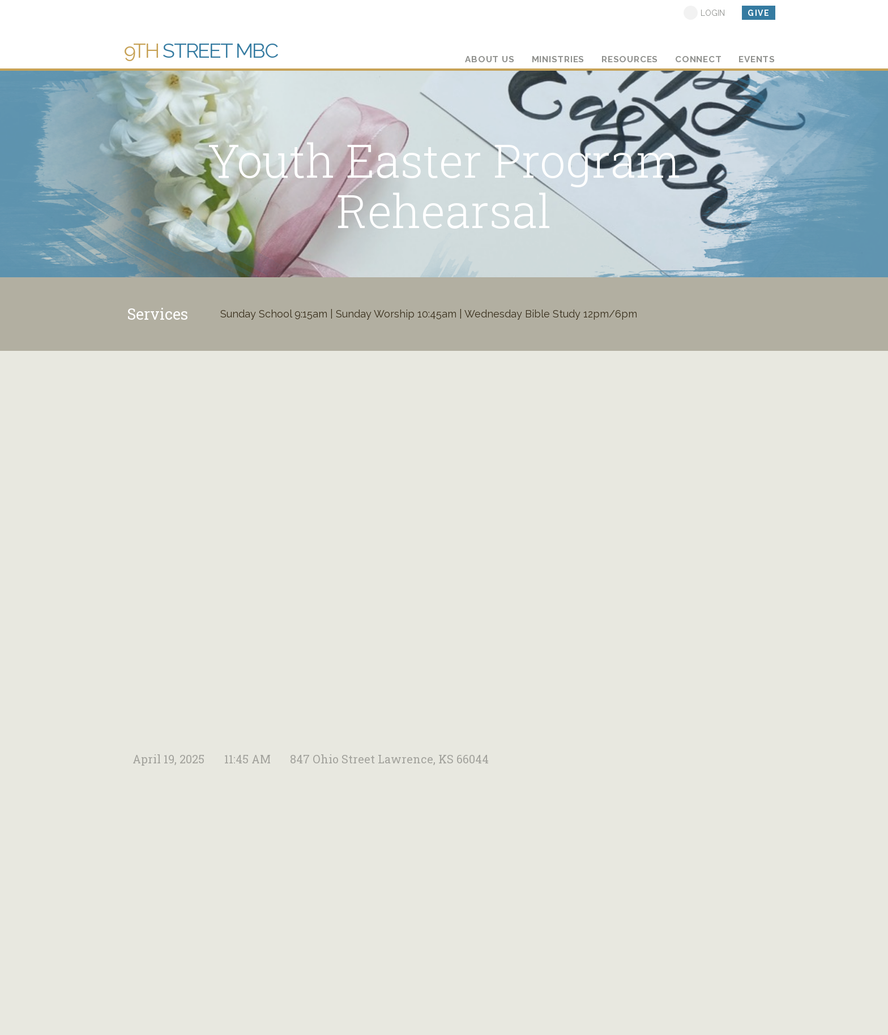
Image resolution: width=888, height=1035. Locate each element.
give (759, 13)
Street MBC (201, 50)
